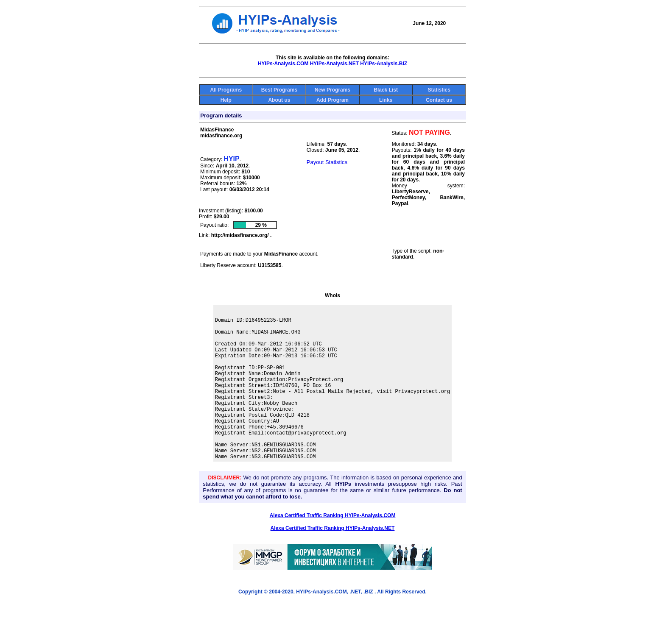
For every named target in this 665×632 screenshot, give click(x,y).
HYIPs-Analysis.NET (334, 64)
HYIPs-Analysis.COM (283, 64)
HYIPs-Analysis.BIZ (383, 64)
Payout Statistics (327, 162)
